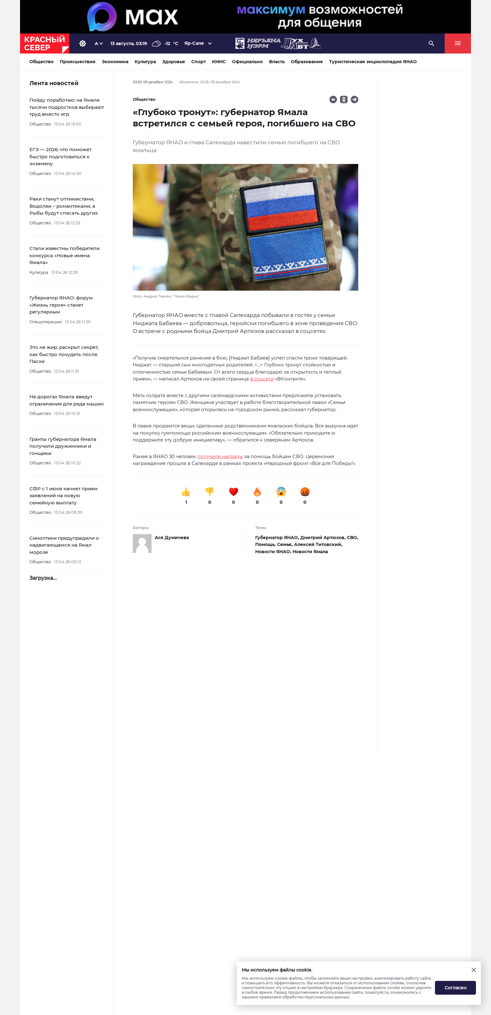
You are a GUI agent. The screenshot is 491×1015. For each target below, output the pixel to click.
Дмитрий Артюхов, (323, 537)
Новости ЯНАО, (273, 551)
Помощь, (266, 544)
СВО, (352, 537)
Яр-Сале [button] (194, 43)
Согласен (456, 988)
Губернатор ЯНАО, (277, 537)
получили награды (220, 456)
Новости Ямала (310, 551)
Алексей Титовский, (318, 544)
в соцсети (262, 379)
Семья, (285, 544)
